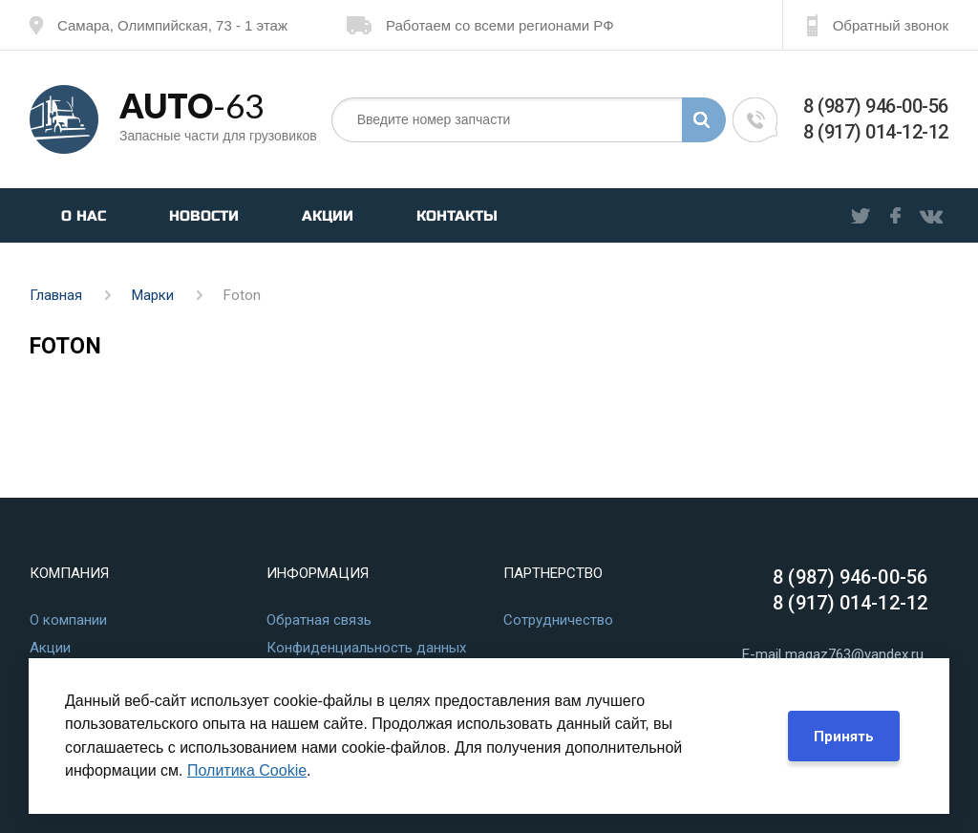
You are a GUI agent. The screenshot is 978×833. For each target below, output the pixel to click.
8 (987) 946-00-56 (875, 106)
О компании (68, 620)
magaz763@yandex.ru (854, 654)
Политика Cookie (247, 770)
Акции (327, 215)
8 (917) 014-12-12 (875, 131)
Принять (844, 736)
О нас (83, 215)
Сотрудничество (558, 620)
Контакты (457, 215)
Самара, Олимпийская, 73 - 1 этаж (158, 25)
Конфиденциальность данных (366, 647)
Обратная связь (319, 620)
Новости (204, 215)
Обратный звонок (877, 25)
